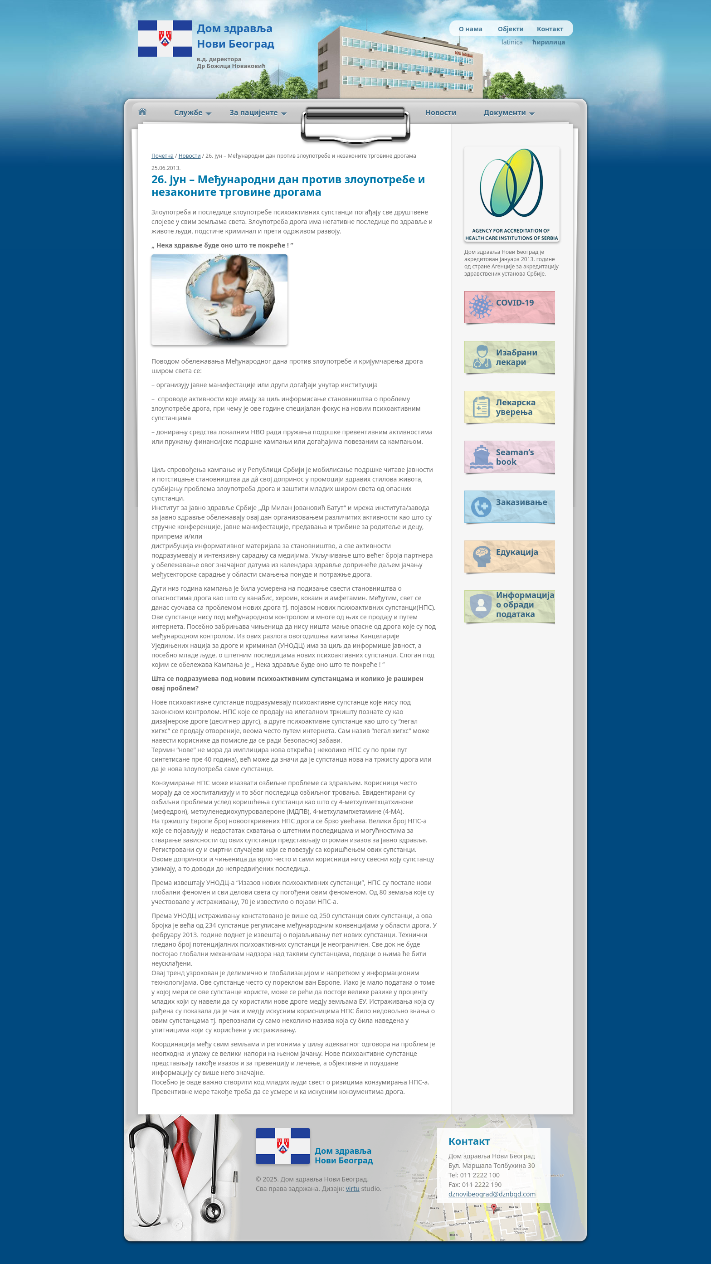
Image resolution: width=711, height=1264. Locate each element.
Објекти (511, 28)
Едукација (517, 551)
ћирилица (547, 42)
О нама (470, 28)
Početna (142, 112)
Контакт (550, 28)
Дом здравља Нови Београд (235, 35)
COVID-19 (515, 302)
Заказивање (521, 501)
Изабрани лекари (516, 357)
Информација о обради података (525, 602)
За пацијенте (254, 112)
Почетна (162, 156)
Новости (441, 112)
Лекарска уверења (516, 407)
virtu (353, 1188)
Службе (188, 112)
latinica (512, 42)
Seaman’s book (515, 457)
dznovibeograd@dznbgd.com (492, 1194)
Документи (505, 112)
